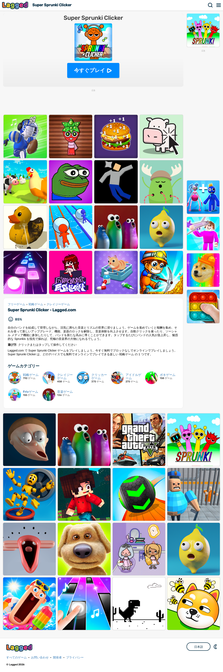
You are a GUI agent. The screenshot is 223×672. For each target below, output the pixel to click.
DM (216, 646)
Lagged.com (19, 647)
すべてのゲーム (16, 657)
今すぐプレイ (89, 70)
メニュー (219, 5)
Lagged (15, 5)
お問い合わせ (40, 657)
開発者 (57, 657)
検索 (210, 5)
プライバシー (75, 657)
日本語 (198, 646)
